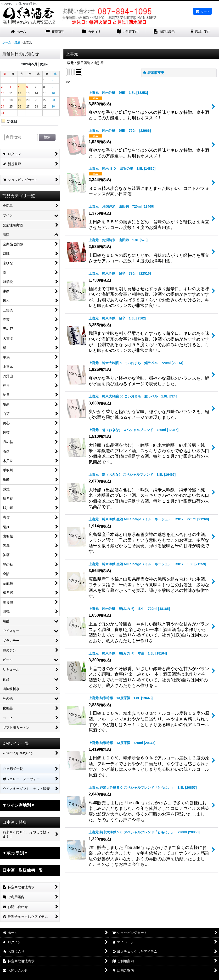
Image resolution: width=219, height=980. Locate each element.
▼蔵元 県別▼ (15, 852)
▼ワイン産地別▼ (18, 805)
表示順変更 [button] (153, 73)
